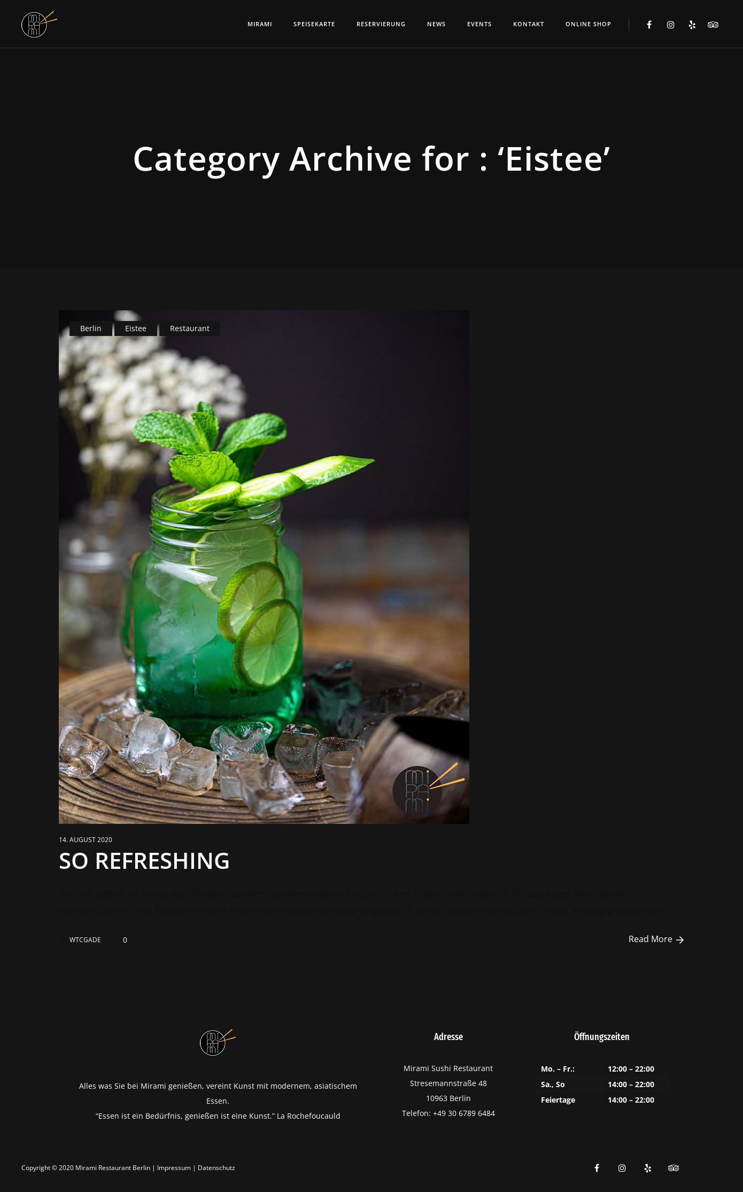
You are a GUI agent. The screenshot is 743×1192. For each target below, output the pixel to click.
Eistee (135, 328)
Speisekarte (314, 24)
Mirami (259, 24)
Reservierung (381, 24)
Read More (656, 939)
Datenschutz (216, 1167)
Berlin (91, 328)
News (436, 24)
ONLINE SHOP (589, 24)
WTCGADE (80, 939)
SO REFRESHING (144, 860)
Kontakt (528, 24)
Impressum (174, 1167)
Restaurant (190, 328)
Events (479, 24)
